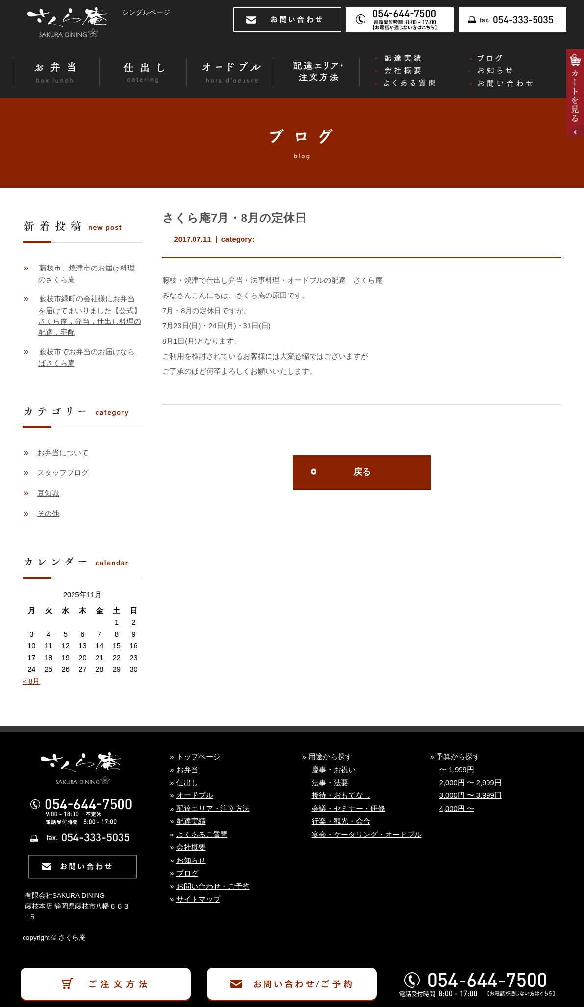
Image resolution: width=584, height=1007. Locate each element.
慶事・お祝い (334, 770)
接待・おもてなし (341, 795)
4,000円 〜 (456, 808)
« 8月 (31, 681)
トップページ (198, 757)
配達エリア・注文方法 (213, 808)
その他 (48, 513)
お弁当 (187, 770)
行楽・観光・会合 (341, 821)
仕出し (187, 782)
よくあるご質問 (202, 834)
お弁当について (63, 453)
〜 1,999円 (456, 770)
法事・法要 (330, 782)
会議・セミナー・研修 (348, 808)
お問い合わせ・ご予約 (213, 886)
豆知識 (48, 493)
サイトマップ (198, 899)
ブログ (187, 873)
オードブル (194, 795)
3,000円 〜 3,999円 (470, 795)
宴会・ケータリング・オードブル (367, 834)
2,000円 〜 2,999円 (470, 782)
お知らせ (191, 860)
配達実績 (191, 821)
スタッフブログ (63, 473)
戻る (362, 472)
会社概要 (191, 847)
